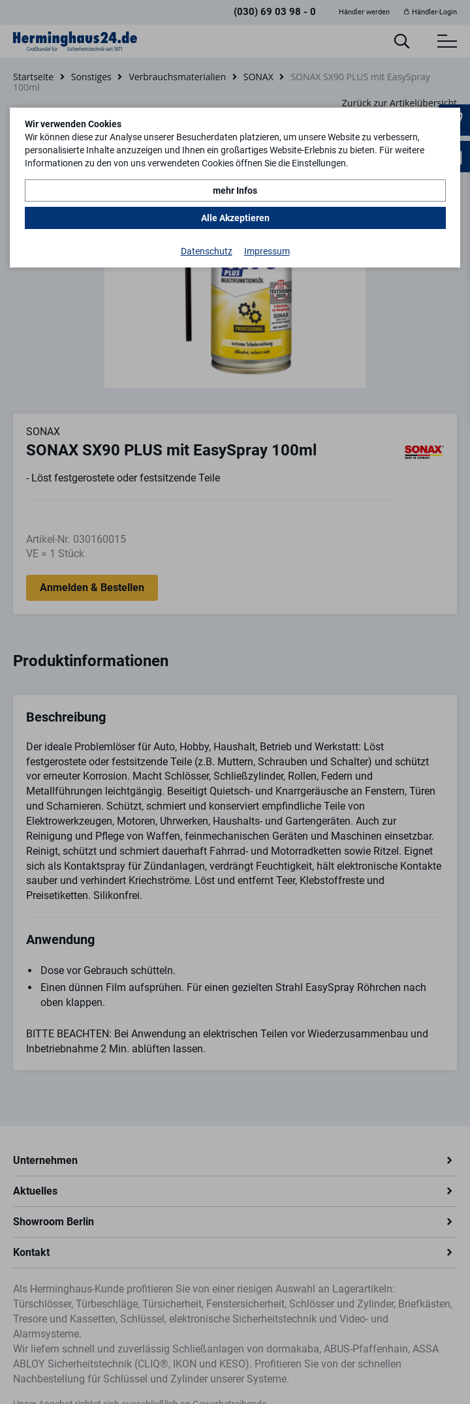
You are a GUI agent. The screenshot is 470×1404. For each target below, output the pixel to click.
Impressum (267, 251)
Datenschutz (206, 251)
